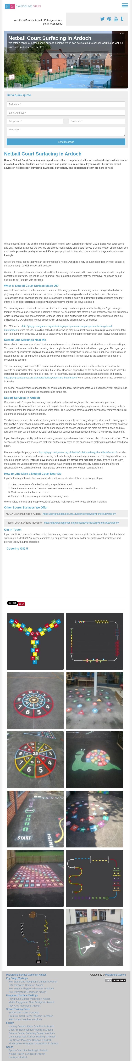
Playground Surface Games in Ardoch (26, 974)
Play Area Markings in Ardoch (24, 1005)
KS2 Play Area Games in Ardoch (26, 985)
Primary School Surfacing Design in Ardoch (32, 1033)
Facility (10, 1022)
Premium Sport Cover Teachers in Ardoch (31, 1016)
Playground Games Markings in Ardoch (30, 998)
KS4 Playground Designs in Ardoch (27, 992)
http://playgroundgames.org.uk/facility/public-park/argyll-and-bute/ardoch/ (78, 452)
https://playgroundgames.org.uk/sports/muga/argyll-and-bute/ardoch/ (79, 513)
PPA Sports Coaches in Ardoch (25, 1019)
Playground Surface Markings (22, 995)
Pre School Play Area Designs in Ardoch (30, 1040)
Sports (9, 1047)
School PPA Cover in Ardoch (24, 1012)
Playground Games (115, 974)
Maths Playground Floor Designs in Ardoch (31, 1002)
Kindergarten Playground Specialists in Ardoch (33, 1043)
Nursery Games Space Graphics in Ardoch (31, 1026)
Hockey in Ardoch (18, 1057)
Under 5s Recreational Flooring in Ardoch (31, 1029)
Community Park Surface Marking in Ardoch (32, 1036)
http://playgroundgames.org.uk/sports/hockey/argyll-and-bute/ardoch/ (41, 377)
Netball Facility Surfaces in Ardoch (27, 1053)
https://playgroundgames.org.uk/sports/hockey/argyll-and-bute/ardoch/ (81, 522)
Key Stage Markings (17, 978)
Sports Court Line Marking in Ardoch (28, 1050)
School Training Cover (18, 1009)
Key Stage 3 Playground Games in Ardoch (31, 988)
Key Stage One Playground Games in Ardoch (33, 981)
